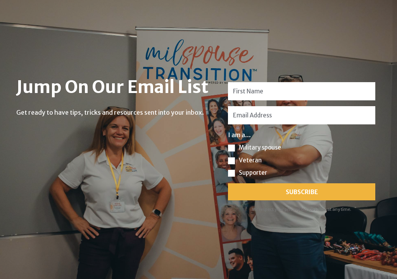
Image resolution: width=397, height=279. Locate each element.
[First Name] (301, 91)
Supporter (253, 172)
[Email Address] (301, 115)
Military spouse (260, 147)
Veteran (250, 160)
